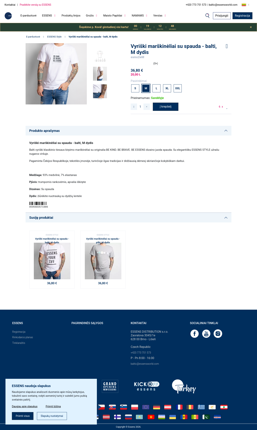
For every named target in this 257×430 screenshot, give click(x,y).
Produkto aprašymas (44, 131)
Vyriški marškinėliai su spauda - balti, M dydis (93, 36)
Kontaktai (10, 4)
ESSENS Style (54, 36)
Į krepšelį (165, 106)
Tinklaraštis (18, 342)
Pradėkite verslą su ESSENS (35, 4)
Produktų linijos (71, 15)
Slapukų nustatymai (52, 415)
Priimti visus (23, 415)
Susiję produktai (41, 217)
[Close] (251, 27)
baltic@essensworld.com (223, 4)
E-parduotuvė (28, 15)
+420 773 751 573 (196, 4)
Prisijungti (221, 15)
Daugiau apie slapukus (24, 406)
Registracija (242, 15)
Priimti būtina (53, 406)
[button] (100, 97)
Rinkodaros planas (22, 337)
